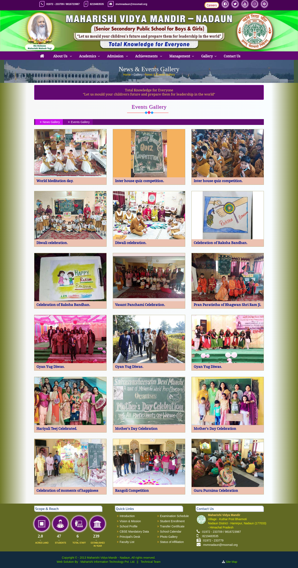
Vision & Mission (130, 521)
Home (127, 73)
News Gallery (49, 122)
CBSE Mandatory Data (134, 531)
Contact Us (232, 56)
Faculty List (127, 542)
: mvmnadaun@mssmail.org (220, 544)
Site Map (231, 561)
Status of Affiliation (172, 542)
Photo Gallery (169, 536)
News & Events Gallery (160, 73)
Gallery (207, 56)
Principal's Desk (130, 536)
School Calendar (170, 531)
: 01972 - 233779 (212, 540)
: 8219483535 (208, 536)
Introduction (127, 516)
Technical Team (150, 561)
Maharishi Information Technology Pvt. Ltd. (107, 561)
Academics (87, 56)
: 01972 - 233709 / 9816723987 (221, 531)
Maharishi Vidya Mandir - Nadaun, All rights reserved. (121, 557)
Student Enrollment (172, 521)
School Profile (128, 526)
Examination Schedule (174, 516)
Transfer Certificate (172, 526)
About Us (60, 56)
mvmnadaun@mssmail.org (131, 4)
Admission (115, 56)
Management (179, 56)
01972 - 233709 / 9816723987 (63, 4)
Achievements (146, 56)
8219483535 (97, 4)
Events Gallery (78, 122)
